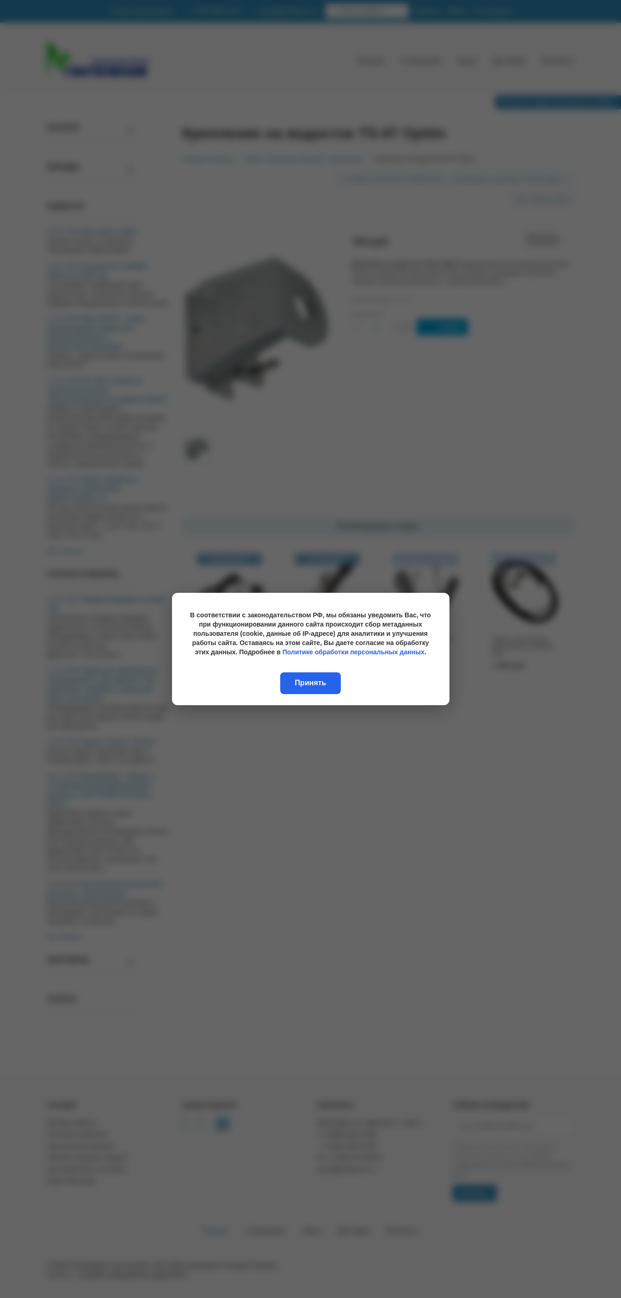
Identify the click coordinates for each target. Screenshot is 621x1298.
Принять (310, 683)
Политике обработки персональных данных (353, 652)
